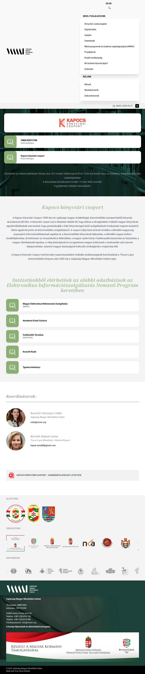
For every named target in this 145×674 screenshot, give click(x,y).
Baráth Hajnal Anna (44, 436)
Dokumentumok (91, 96)
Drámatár (88, 69)
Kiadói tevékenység (93, 58)
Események (89, 41)
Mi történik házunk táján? (96, 63)
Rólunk (87, 77)
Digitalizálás (90, 29)
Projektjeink (89, 52)
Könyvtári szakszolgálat (95, 24)
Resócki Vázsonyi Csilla (46, 413)
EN (107, 3)
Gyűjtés (87, 35)
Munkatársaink (91, 90)
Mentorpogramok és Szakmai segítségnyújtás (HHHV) (109, 46)
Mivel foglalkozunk (94, 16)
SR (110, 3)
